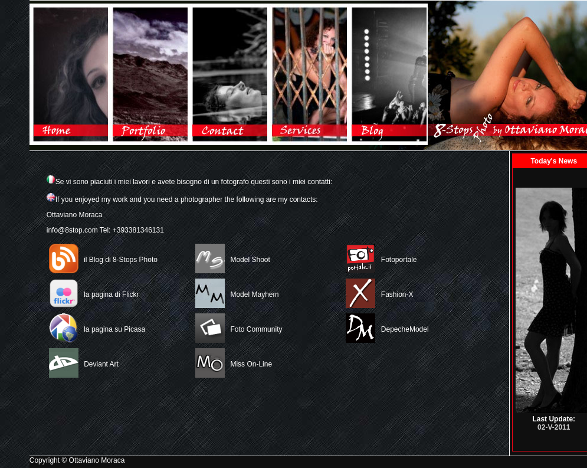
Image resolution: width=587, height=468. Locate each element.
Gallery (149, 74)
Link (308, 74)
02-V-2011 (553, 427)
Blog (388, 74)
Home (69, 74)
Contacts (228, 74)
